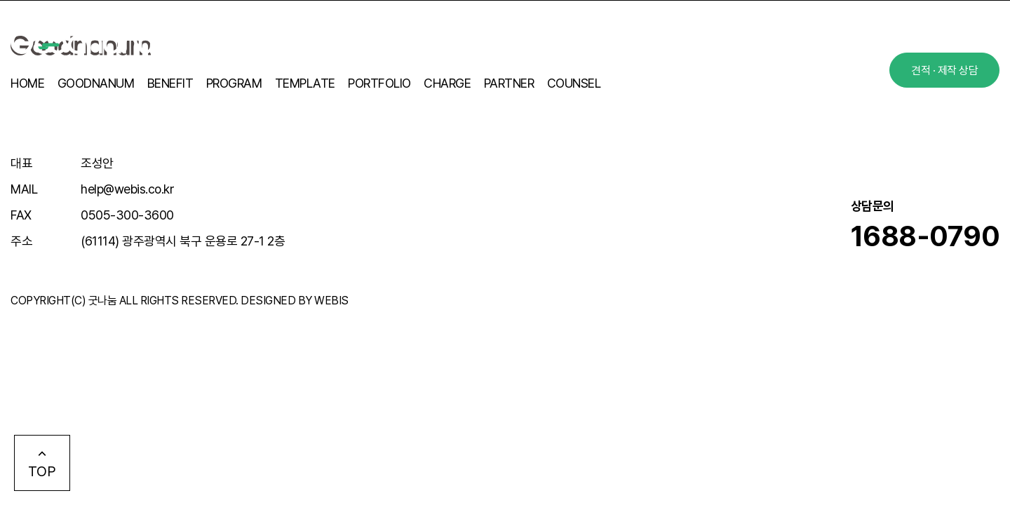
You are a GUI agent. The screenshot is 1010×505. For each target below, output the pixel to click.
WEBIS (331, 300)
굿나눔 (102, 300)
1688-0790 (925, 236)
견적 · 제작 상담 (944, 70)
